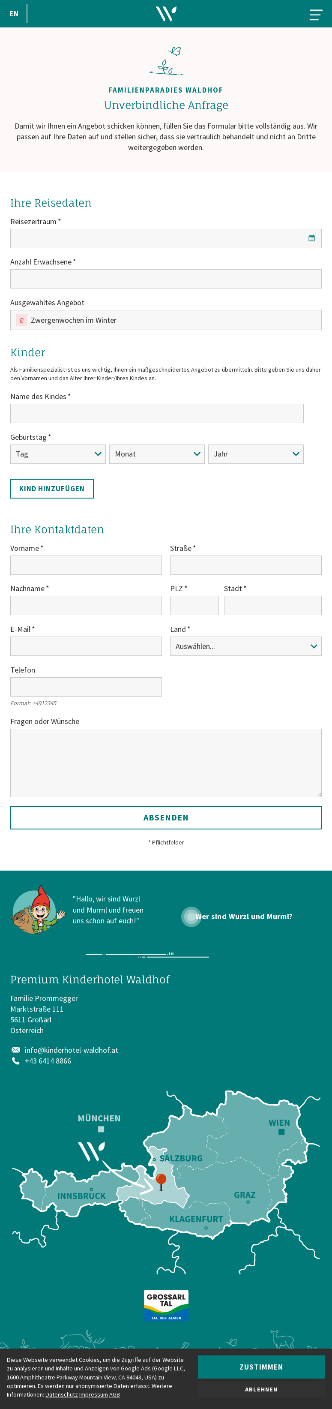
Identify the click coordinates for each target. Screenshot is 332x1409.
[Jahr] (256, 454)
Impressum (93, 1394)
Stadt (233, 588)
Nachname (27, 588)
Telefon (22, 670)
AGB (114, 1394)
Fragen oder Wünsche (44, 721)
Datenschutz (61, 1394)
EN (13, 13)
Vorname (24, 548)
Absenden (166, 817)
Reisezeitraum (33, 221)
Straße (180, 548)
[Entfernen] (21, 320)
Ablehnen (261, 1389)
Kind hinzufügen (52, 488)
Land (178, 629)
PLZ (176, 588)
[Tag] (58, 454)
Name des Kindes (38, 396)
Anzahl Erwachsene (41, 262)
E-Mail (20, 629)
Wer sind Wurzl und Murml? (244, 916)
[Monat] (157, 454)
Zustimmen (261, 1367)
